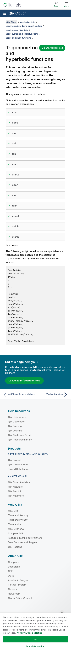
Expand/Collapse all (52, 47)
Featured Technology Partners (25, 537)
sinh (14, 195)
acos (15, 122)
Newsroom (14, 593)
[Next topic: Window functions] (52, 395)
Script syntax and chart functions (22, 33)
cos (14, 112)
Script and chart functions (18, 38)
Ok (35, 639)
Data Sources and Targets (22, 542)
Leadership (14, 566)
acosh (16, 216)
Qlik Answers (15, 486)
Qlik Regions (15, 546)
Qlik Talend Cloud (18, 464)
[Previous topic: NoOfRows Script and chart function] (18, 395)
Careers (12, 589)
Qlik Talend (14, 460)
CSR (10, 571)
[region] (35, 631)
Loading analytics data (17, 30)
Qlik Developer (16, 421)
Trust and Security (18, 515)
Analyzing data (27, 22)
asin (14, 143)
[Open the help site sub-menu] (4, 13)
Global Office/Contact (20, 598)
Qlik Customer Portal (19, 435)
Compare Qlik (15, 533)
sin (14, 133)
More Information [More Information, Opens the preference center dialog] (35, 646)
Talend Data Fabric (18, 469)
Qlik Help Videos (17, 417)
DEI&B (11, 575)
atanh (15, 236)
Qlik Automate (16, 495)
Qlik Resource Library (20, 439)
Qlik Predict (14, 491)
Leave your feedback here (24, 380)
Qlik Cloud (17, 13)
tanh (14, 205)
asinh (15, 226)
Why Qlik (13, 510)
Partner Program (17, 584)
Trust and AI (14, 524)
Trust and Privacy (17, 519)
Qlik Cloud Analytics (19, 482)
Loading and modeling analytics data (24, 26)
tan (14, 153)
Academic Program (18, 580)
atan (14, 164)
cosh (15, 184)
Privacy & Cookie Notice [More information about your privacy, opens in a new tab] (29, 633)
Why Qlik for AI (16, 528)
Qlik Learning (15, 430)
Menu (66, 6)
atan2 (15, 174)
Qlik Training (15, 426)
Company (13, 562)
